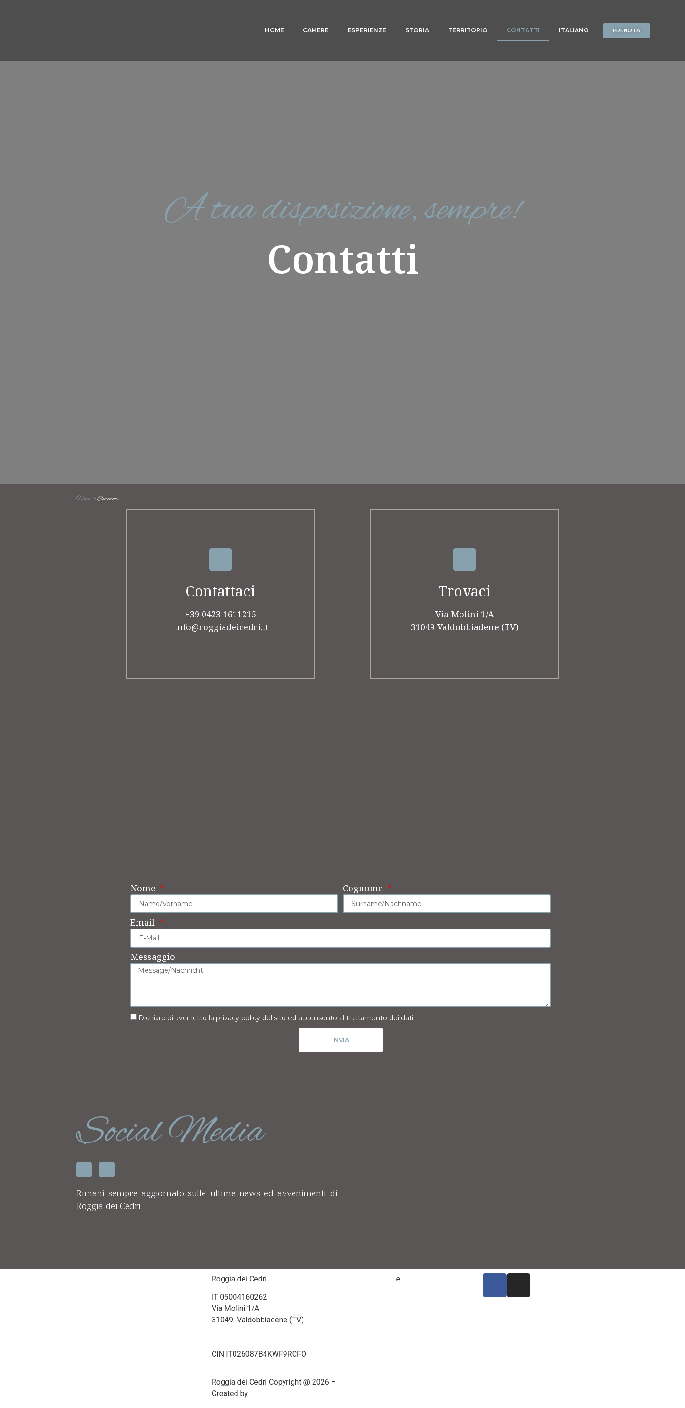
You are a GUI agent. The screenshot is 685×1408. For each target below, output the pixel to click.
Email (143, 929)
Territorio (468, 30)
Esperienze (367, 30)
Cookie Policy (425, 1282)
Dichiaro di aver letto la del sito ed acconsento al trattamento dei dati (275, 1023)
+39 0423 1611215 (220, 619)
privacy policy (238, 1023)
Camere (316, 30)
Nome (144, 895)
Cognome (364, 895)
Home (274, 30)
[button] (628, 30)
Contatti (523, 30)
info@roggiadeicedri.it (220, 632)
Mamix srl (266, 1397)
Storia (417, 30)
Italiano (574, 30)
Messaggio (152, 963)
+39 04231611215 (243, 1335)
